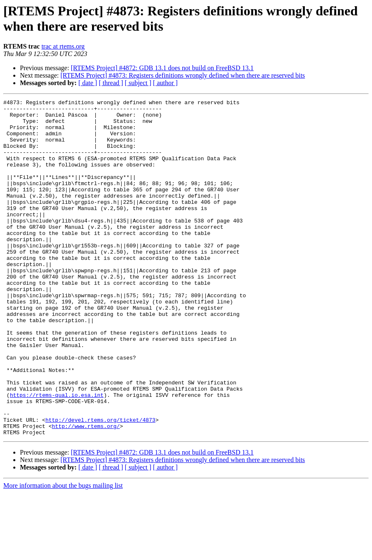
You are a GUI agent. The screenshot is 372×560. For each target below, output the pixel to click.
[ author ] (165, 82)
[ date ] (87, 82)
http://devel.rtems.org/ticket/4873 (100, 484)
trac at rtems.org (63, 46)
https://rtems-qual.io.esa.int (57, 454)
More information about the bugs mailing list (63, 552)
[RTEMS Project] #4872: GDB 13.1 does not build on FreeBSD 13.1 (162, 67)
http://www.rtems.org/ (86, 492)
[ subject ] (138, 82)
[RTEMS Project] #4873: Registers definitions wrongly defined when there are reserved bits (183, 75)
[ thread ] (111, 82)
